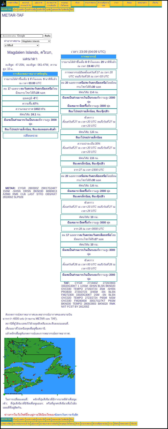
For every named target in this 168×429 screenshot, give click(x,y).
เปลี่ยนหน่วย (30, 135)
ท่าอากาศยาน (90, 3)
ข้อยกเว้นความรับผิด (66, 414)
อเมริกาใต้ (41, 10)
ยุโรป (15, 10)
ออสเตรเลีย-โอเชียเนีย (60, 10)
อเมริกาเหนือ (31, 10)
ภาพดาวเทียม (13, 3)
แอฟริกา (22, 10)
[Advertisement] (60, 26)
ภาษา (116, 3)
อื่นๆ (71, 10)
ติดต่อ (129, 3)
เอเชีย (48, 10)
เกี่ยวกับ (155, 3)
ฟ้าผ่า (77, 3)
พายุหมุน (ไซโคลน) (67, 424)
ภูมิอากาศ (38, 3)
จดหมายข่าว (142, 3)
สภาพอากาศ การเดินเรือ (49, 424)
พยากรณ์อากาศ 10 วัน (21, 424)
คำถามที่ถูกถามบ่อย (100, 424)
